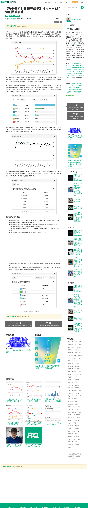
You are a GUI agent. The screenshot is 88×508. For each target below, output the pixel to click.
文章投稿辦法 (71, 458)
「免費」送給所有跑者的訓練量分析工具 (33, 424)
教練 (69, 347)
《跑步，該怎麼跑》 (76, 85)
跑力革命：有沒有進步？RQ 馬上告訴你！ (14, 446)
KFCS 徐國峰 (12, 19)
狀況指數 (79, 347)
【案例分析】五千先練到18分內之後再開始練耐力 (53, 401)
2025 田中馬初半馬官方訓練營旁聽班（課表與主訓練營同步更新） (47, 367)
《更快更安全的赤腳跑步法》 (75, 92)
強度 (76, 396)
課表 (76, 352)
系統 (69, 358)
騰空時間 (77, 404)
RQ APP (70, 423)
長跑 (79, 407)
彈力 (78, 431)
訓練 (61, 2)
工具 (67, 2)
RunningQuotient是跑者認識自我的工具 (53, 424)
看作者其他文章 (70, 95)
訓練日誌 (70, 388)
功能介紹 (70, 382)
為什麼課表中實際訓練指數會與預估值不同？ (78, 251)
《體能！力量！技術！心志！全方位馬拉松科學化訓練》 (75, 71)
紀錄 (81, 374)
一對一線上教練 (72, 355)
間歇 (80, 371)
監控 (69, 371)
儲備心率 (77, 388)
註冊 (82, 2)
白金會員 (74, 390)
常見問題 (70, 379)
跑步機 (70, 447)
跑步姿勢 (70, 377)
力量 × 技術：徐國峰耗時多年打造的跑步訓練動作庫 (78, 242)
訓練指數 (77, 350)
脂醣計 (70, 407)
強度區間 (70, 369)
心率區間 (79, 358)
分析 (69, 342)
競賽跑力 (70, 374)
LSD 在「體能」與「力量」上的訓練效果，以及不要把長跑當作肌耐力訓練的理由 (78, 189)
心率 (76, 382)
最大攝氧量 (71, 417)
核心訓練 (70, 425)
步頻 (73, 358)
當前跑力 (77, 363)
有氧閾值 (77, 444)
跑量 (80, 390)
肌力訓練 (70, 401)
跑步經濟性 (77, 369)
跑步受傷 (74, 442)
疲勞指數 (77, 379)
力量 (69, 409)
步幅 (80, 412)
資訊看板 (48, 2)
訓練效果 (70, 404)
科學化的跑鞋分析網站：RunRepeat (78, 177)
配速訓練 (70, 393)
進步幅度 (74, 412)
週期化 (80, 352)
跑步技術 (74, 342)
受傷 (73, 439)
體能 (69, 360)
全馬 (80, 342)
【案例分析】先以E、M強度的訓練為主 (14, 424)
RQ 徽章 (70, 436)
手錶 (69, 439)
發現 (55, 2)
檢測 (74, 407)
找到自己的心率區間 (78, 200)
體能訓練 (70, 350)
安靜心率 (77, 393)
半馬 (80, 396)
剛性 (75, 423)
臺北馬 (76, 374)
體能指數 (80, 355)
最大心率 (74, 360)
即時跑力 (74, 371)
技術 (69, 398)
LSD (69, 412)
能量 (76, 401)
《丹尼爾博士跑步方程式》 (74, 90)
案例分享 (78, 417)
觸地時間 (70, 366)
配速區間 (70, 352)
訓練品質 (70, 428)
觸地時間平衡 (76, 415)
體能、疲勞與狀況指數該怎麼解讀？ (33, 400)
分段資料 (79, 439)
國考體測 (76, 436)
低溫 (73, 431)
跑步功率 (70, 396)
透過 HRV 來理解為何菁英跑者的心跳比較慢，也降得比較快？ (78, 262)
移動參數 (74, 398)
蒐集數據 (77, 385)
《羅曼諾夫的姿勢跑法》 (73, 88)
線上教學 (77, 366)
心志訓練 (70, 363)
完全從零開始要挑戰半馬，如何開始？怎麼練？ (78, 273)
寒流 (69, 442)
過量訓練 (70, 444)
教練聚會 (77, 425)
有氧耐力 (70, 420)
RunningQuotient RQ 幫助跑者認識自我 (33, 446)
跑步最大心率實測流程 (78, 207)
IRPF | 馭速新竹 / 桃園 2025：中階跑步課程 (19, 351)
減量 (69, 431)
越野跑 (70, 415)
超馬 (76, 434)
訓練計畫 (70, 344)
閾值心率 (77, 420)
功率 (76, 377)
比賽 (80, 344)
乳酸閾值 (70, 434)
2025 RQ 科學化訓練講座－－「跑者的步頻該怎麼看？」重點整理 (78, 216)
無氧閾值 (77, 428)
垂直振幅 (70, 385)
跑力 (76, 344)
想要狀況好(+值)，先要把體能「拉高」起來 (14, 400)
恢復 (69, 390)
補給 (73, 409)
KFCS (68, 29)
